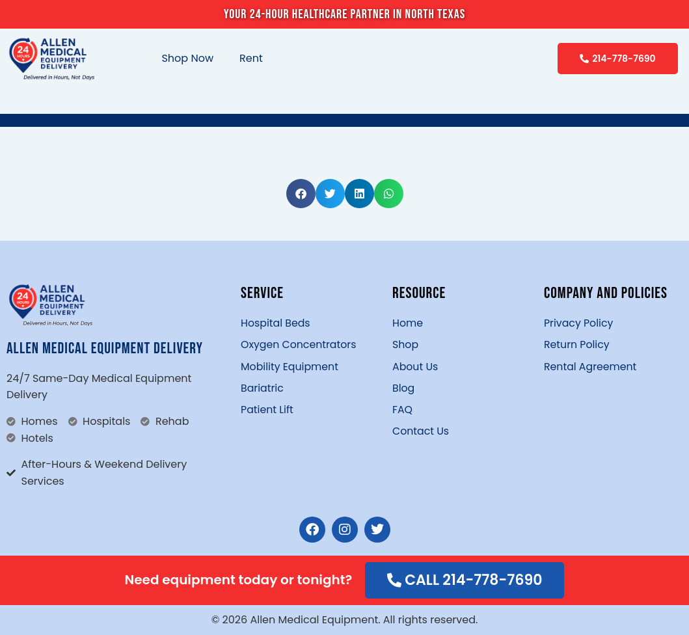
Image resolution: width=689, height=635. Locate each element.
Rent (251, 58)
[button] (301, 193)
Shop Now (187, 58)
